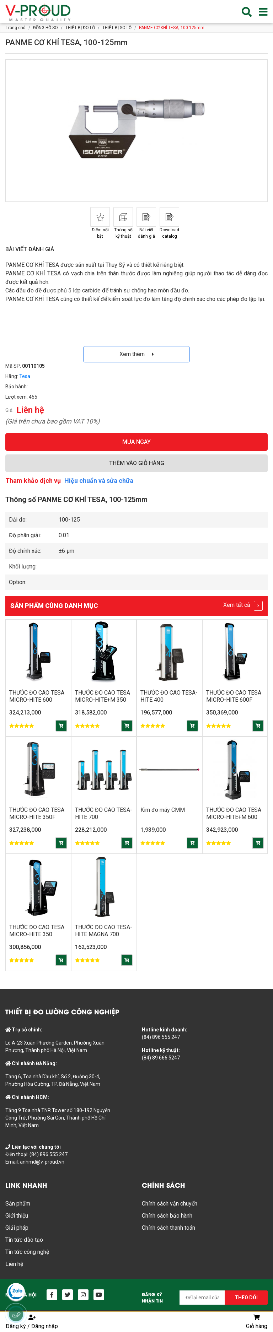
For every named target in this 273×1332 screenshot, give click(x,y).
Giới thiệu (16, 1215)
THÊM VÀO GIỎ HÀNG (136, 463)
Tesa (24, 376)
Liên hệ (14, 1264)
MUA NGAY (136, 441)
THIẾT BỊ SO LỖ (117, 27)
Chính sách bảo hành (167, 1215)
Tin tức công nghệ (27, 1252)
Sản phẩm (17, 1203)
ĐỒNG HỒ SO (45, 27)
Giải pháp (16, 1227)
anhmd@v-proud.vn (42, 1162)
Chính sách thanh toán (168, 1227)
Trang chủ (16, 27)
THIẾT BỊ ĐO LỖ (80, 27)
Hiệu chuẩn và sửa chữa (98, 480)
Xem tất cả (243, 606)
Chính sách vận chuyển (169, 1203)
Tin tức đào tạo (24, 1239)
